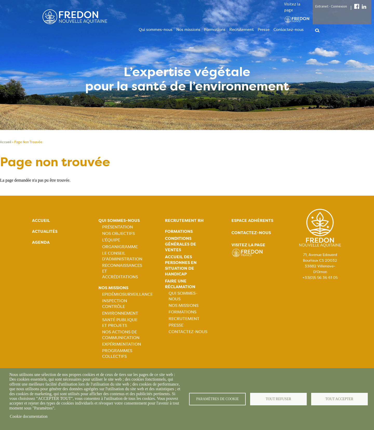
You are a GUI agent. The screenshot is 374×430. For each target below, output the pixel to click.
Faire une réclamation (180, 283)
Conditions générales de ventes (180, 244)
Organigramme (120, 246)
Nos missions (188, 29)
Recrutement (241, 29)
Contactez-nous (288, 29)
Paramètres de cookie (217, 399)
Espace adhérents (252, 220)
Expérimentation (121, 344)
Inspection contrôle (114, 303)
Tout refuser (278, 399)
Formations (214, 29)
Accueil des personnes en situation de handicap (181, 265)
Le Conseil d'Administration (122, 256)
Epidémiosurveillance (127, 294)
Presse (264, 29)
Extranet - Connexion (331, 6)
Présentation (117, 227)
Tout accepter (339, 399)
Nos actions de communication (120, 334)
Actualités (44, 231)
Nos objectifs (118, 233)
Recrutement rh (184, 220)
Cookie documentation (29, 416)
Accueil (5, 142)
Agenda (41, 242)
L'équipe (111, 240)
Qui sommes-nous (155, 29)
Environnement (120, 313)
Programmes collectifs (117, 353)
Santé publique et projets (119, 322)
